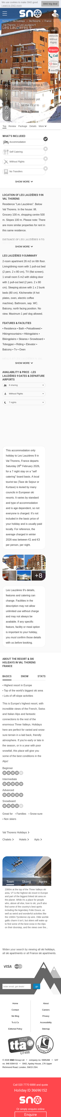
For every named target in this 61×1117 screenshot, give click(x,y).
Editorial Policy (15, 1028)
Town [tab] (10, 881)
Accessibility (46, 1022)
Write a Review (30, 111)
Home (5, 21)
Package (22, 126)
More (43, 126)
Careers (46, 1009)
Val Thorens (9, 24)
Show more (22, 246)
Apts (36, 839)
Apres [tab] (43, 881)
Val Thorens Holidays (14, 832)
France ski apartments (42, 952)
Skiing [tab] (26, 881)
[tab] (7, 675)
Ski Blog (15, 1016)
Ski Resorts (35, 21)
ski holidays (47, 949)
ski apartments (14, 952)
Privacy (45, 1016)
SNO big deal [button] (50, 3)
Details (32, 126)
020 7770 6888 (27, 1084)
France (48, 21)
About (46, 1003)
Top (4, 126)
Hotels (22, 839)
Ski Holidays (19, 21)
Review (12, 126)
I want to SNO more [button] (12, 5)
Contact (15, 1009)
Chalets (6, 839)
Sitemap (46, 1028)
